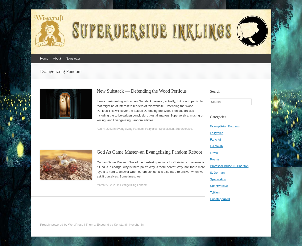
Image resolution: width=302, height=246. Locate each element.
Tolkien (214, 192)
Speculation (166, 128)
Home (44, 58)
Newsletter (73, 58)
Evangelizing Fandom (129, 128)
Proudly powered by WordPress (61, 224)
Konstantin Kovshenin (129, 224)
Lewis (214, 153)
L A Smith (216, 146)
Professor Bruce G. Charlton (229, 166)
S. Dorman (217, 172)
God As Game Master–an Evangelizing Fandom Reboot (149, 152)
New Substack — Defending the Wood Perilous (142, 91)
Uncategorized (220, 199)
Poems (214, 159)
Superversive (184, 128)
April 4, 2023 (105, 128)
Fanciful (215, 139)
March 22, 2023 (106, 185)
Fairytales (151, 128)
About (57, 58)
